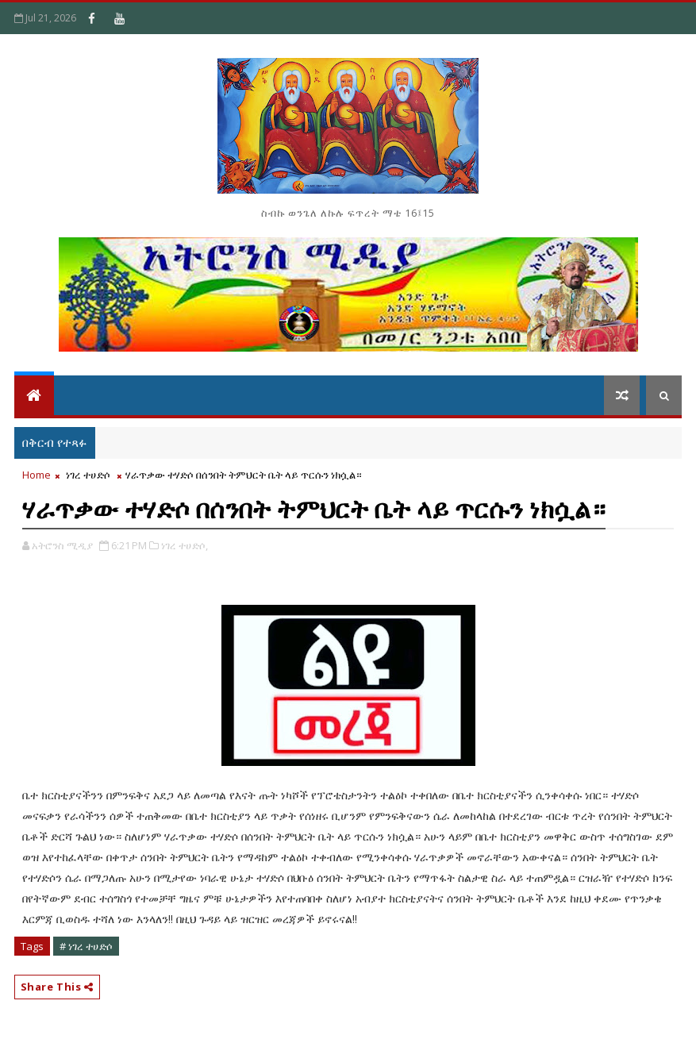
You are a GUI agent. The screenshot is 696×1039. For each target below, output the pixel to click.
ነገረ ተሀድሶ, (184, 545)
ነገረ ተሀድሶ (88, 475)
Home (36, 475)
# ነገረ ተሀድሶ (86, 946)
